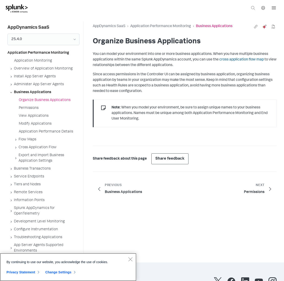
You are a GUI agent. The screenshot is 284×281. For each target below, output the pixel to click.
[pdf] (273, 26)
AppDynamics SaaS (109, 26)
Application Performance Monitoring (160, 26)
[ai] (264, 26)
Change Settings (58, 272)
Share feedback (170, 159)
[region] (68, 267)
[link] (255, 26)
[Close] (130, 259)
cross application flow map (241, 60)
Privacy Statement (20, 272)
